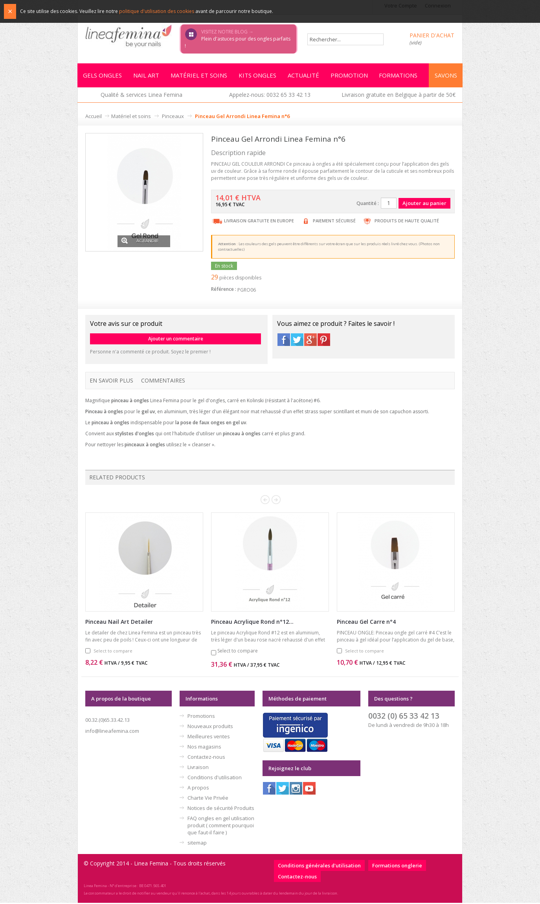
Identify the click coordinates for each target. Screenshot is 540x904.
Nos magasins (204, 747)
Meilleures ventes (208, 737)
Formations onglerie (397, 866)
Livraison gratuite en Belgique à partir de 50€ (399, 96)
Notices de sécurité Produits (220, 809)
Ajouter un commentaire (175, 339)
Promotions (201, 717)
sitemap (197, 843)
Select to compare (113, 652)
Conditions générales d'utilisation (319, 866)
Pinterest (324, 341)
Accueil (93, 117)
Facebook (283, 341)
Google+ (310, 341)
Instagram (296, 789)
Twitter (297, 341)
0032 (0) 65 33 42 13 (403, 717)
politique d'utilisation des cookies (156, 11)
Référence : (223, 290)
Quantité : (367, 204)
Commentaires (163, 381)
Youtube (309, 789)
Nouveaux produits (210, 727)
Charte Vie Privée (207, 798)
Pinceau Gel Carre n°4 (366, 623)
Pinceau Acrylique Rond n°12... (252, 623)
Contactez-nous (206, 758)
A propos (198, 788)
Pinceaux (173, 117)
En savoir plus (111, 381)
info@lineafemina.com (112, 732)
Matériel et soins (131, 117)
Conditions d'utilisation (214, 778)
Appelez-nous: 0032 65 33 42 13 (269, 96)
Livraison (198, 768)
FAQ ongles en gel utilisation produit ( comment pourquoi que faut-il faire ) (220, 826)
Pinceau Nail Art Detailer (119, 623)
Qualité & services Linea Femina (141, 96)
